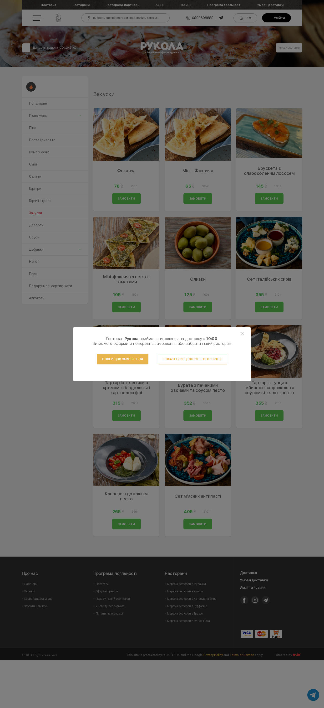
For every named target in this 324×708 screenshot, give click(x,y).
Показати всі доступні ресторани (192, 359)
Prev (99, 100)
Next (296, 100)
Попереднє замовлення (122, 359)
